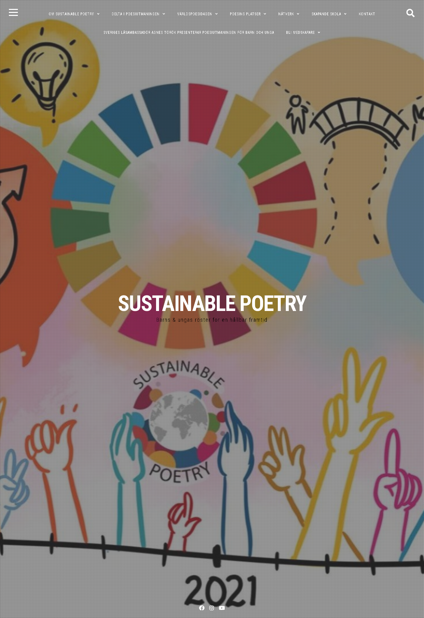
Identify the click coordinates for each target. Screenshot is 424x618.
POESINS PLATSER (245, 14)
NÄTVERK (286, 14)
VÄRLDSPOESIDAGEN (194, 14)
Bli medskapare (300, 32)
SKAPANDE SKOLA (326, 14)
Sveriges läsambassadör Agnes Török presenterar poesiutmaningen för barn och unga (188, 32)
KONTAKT (367, 14)
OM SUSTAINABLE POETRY (71, 14)
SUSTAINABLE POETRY (212, 303)
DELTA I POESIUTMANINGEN (136, 14)
